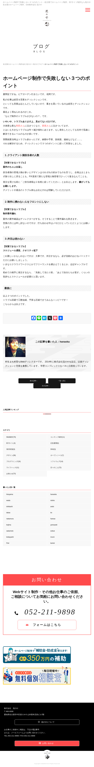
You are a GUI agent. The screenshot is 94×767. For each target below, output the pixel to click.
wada (8, 500)
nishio (52, 500)
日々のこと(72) (55, 467)
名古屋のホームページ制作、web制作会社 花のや (24, 5)
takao (8, 513)
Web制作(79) (11, 437)
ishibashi (9, 506)
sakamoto (9, 531)
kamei (52, 543)
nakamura (10, 519)
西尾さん (46, 126)
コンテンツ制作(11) (57, 437)
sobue (52, 531)
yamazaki (53, 525)
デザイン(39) (11, 455)
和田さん (20, 126)
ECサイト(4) (10, 443)
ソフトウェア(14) (56, 461)
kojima (8, 525)
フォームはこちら (47, 625)
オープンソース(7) (57, 455)
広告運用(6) (54, 443)
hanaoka (53, 494)
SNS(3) (53, 449)
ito (51, 513)
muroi (52, 537)
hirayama (9, 494)
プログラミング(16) (13, 461)
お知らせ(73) (11, 474)
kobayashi (10, 537)
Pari (7, 543)
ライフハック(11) (12, 467)
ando (52, 506)
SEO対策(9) (10, 449)
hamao (52, 519)
